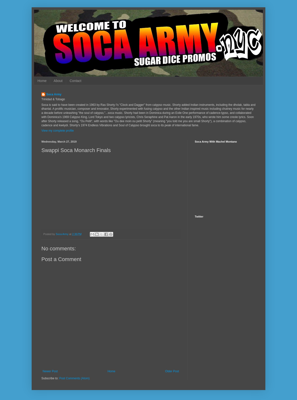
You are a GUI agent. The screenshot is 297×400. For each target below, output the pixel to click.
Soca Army (53, 94)
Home (41, 81)
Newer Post (50, 371)
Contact (75, 81)
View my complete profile (57, 130)
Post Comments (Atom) (74, 378)
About (58, 81)
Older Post (172, 371)
